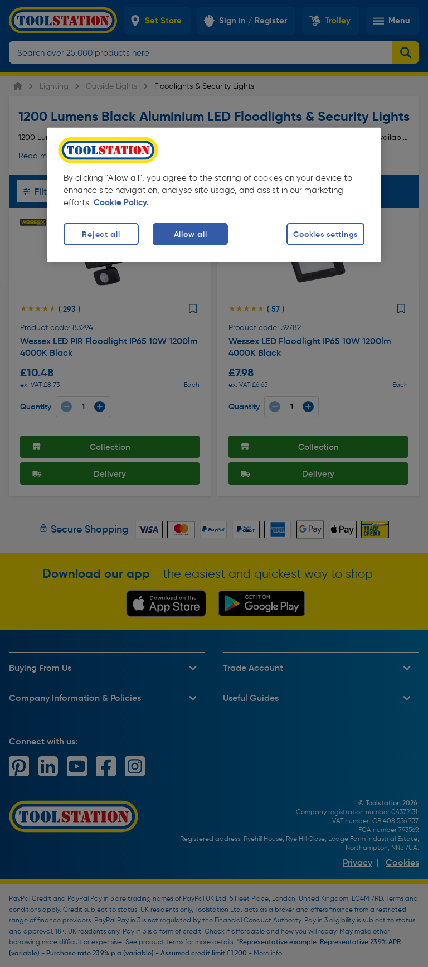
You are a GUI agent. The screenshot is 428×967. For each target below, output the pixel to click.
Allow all (190, 234)
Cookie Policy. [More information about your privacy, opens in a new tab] (121, 202)
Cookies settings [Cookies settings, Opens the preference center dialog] (325, 234)
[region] (214, 195)
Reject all (101, 234)
